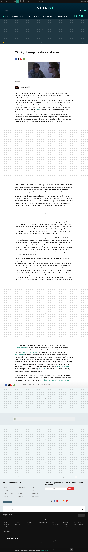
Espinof (44, 8)
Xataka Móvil (6, 524)
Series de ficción (21, 487)
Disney (62, 42)
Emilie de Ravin (33, 352)
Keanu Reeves (35, 42)
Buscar (81, 508)
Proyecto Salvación (26, 42)
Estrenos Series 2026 (55, 477)
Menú (6, 10)
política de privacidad (62, 492)
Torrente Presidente (36, 496)
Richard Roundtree (63, 366)
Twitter (85, 16)
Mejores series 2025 (25, 477)
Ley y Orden (42, 42)
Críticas (29, 384)
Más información (44, 550)
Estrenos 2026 (46, 477)
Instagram (74, 16)
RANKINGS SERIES (47, 16)
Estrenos (24, 384)
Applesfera (6, 526)
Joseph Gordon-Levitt (22, 348)
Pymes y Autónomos (78, 524)
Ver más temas (7, 502)
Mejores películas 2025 (36, 477)
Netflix (19, 490)
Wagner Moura (51, 42)
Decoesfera (65, 524)
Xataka (5, 522)
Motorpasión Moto (55, 524)
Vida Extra (17, 524)
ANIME (28, 16)
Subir (80, 515)
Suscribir (70, 488)
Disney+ (68, 42)
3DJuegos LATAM (18, 541)
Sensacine (29, 522)
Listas (33, 490)
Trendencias (65, 522)
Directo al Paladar (43, 522)
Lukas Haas (42, 369)
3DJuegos (17, 522)
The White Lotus (75, 42)
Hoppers (6, 496)
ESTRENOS (15, 16)
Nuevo (81, 10)
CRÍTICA (7, 16)
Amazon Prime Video (8, 493)
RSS (63, 500)
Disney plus (6, 490)
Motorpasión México (55, 541)
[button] (25, 87)
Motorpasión (53, 522)
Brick (35, 384)
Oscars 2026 (20, 496)
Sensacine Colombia (31, 543)
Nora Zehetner (20, 355)
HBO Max (20, 493)
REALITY (22, 16)
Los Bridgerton (35, 493)
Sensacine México (31, 541)
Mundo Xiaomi (7, 531)
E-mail (24, 59)
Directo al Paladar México (43, 541)
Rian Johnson (19, 238)
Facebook (77, 16)
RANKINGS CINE (36, 16)
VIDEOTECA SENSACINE (60, 16)
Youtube (82, 16)
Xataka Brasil (6, 543)
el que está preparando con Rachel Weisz (56, 380)
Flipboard (79, 16)
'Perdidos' (24, 352)
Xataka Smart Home (8, 529)
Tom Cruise (17, 42)
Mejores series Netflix (66, 477)
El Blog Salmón (77, 522)
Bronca (57, 42)
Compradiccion (66, 526)
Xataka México (7, 541)
